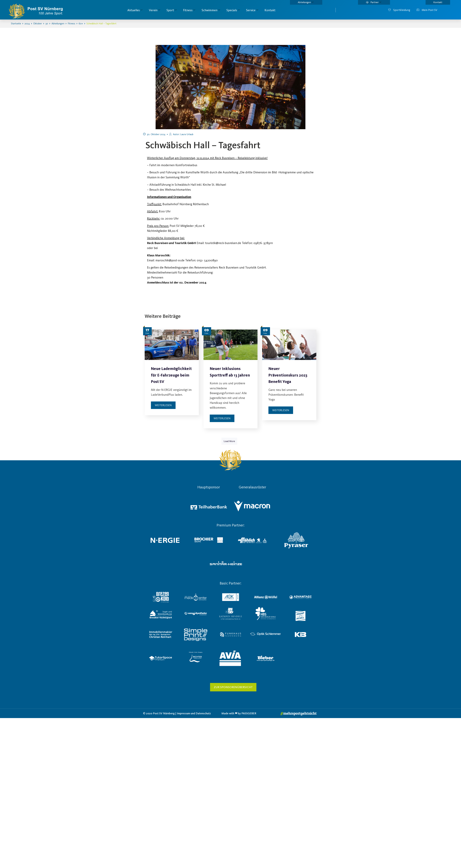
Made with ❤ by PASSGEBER (238, 714)
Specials (233, 10)
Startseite (16, 23)
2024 (27, 23)
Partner (373, 2)
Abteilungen (306, 2)
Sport (172, 10)
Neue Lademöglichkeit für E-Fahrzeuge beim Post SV (171, 375)
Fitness (189, 10)
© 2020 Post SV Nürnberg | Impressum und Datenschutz (177, 714)
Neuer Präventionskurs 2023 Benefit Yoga (287, 375)
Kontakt (437, 2)
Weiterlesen (163, 405)
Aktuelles (134, 10)
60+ (81, 23)
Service (252, 10)
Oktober (37, 23)
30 (46, 23)
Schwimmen (211, 10)
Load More (229, 441)
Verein (154, 10)
